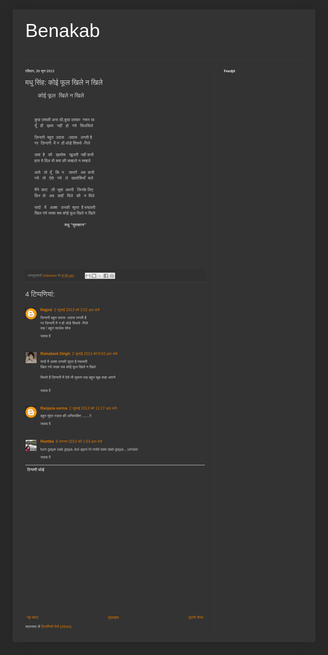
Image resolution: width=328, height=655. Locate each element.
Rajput (46, 310)
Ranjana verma (53, 408)
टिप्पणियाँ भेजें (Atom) (56, 626)
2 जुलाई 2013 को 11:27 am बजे (93, 408)
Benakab (62, 30)
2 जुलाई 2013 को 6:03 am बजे (94, 353)
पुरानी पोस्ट (195, 617)
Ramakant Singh (55, 353)
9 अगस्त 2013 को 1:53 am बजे (79, 441)
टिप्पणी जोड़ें (35, 470)
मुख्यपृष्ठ (113, 617)
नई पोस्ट (32, 617)
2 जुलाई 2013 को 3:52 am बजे (76, 310)
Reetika (47, 441)
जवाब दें (45, 336)
